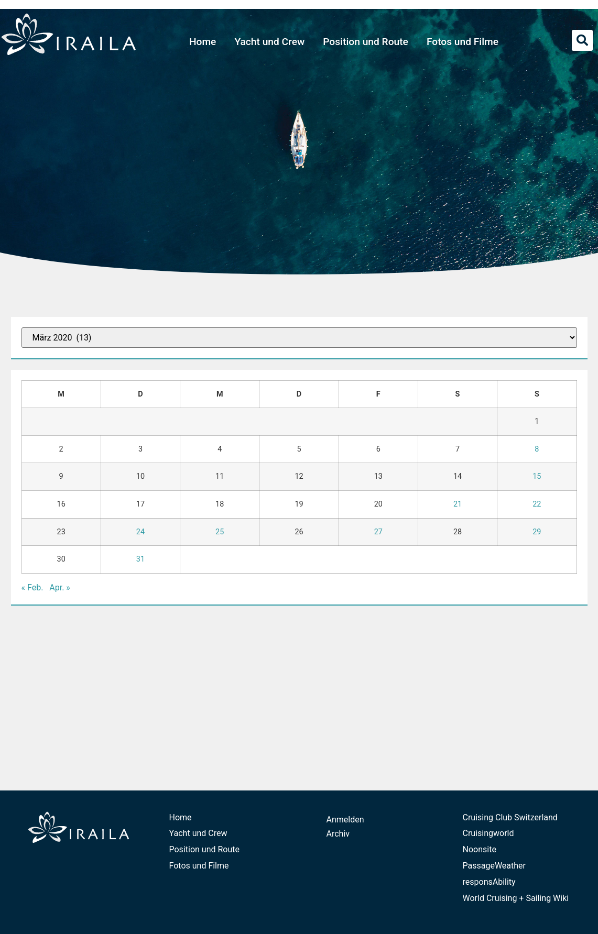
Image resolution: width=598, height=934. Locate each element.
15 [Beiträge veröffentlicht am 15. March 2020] (536, 476)
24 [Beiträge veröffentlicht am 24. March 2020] (140, 532)
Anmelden (345, 820)
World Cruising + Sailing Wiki (516, 898)
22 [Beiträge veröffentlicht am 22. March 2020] (536, 504)
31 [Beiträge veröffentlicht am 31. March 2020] (140, 559)
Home (202, 42)
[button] (582, 40)
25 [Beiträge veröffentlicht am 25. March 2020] (219, 532)
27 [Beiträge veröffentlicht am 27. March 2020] (378, 532)
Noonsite (479, 849)
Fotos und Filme (462, 42)
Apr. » (59, 587)
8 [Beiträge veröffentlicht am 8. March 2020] (537, 449)
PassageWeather (494, 866)
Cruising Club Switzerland (510, 817)
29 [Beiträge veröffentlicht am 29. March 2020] (536, 532)
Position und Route (365, 42)
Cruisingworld (488, 833)
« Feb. (32, 587)
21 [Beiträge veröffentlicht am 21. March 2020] (457, 504)
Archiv (338, 834)
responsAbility (489, 882)
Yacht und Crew (269, 42)
